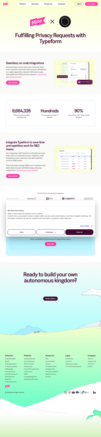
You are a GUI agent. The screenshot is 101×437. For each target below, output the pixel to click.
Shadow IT (8, 379)
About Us (90, 358)
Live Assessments (10, 371)
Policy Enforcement (10, 382)
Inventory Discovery (29, 358)
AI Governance (28, 371)
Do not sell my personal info (73, 366)
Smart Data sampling (11, 366)
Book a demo (91, 4)
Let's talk (50, 244)
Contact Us (91, 364)
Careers (90, 366)
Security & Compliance (52, 371)
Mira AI (7, 361)
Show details (84, 226)
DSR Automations (29, 364)
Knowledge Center (51, 366)
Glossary (48, 376)
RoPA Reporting (9, 376)
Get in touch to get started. (27, 170)
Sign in (79, 4)
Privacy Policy (69, 358)
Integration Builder (10, 358)
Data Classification (29, 361)
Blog (47, 358)
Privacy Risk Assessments (31, 369)
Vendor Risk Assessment (31, 379)
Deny (21, 232)
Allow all (79, 232)
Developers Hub (50, 369)
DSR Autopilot (9, 369)
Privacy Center (28, 366)
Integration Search (51, 374)
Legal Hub (68, 361)
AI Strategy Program (11, 364)
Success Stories (50, 361)
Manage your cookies (71, 364)
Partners (48, 364)
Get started (12, 82)
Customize (51, 232)
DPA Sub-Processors (11, 374)
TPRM (25, 374)
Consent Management (30, 376)
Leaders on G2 (92, 361)
